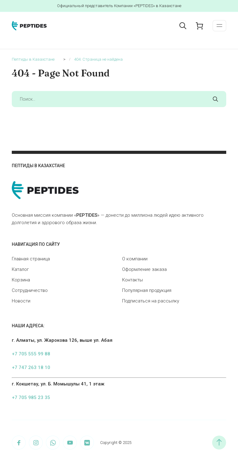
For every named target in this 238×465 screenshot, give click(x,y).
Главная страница (31, 259)
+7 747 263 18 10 (31, 367)
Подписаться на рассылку (150, 301)
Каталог (20, 269)
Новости (21, 301)
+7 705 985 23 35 (31, 397)
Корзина (21, 280)
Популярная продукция (146, 290)
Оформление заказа (144, 269)
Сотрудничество (30, 290)
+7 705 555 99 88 (31, 354)
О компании (135, 259)
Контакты (132, 280)
